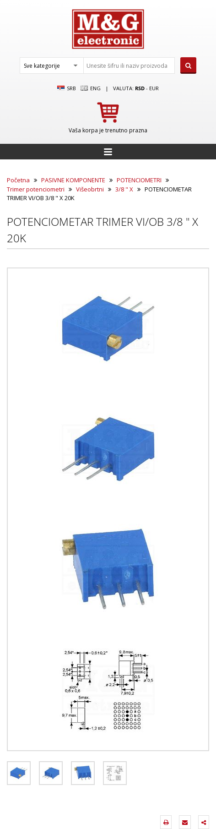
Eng (91, 88)
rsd (140, 88)
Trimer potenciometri (36, 189)
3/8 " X (124, 189)
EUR (154, 88)
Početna (18, 180)
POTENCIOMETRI (139, 180)
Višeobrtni (90, 189)
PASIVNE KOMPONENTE (73, 180)
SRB (66, 88)
